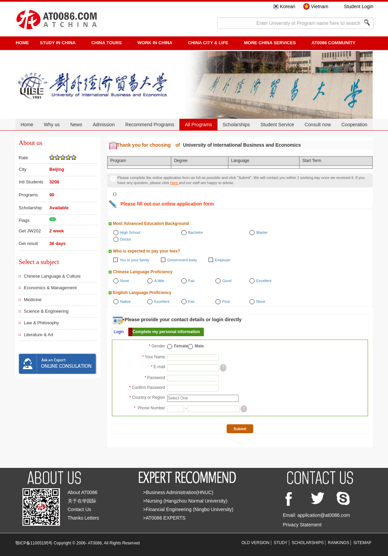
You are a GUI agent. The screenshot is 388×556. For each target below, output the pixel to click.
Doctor (125, 239)
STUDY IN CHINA (58, 42)
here (174, 183)
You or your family (134, 260)
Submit (239, 429)
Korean (287, 6)
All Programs (198, 124)
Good (226, 281)
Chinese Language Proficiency (143, 271)
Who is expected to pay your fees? (146, 251)
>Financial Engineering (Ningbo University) (188, 509)
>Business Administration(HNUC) (178, 492)
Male (199, 346)
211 (52, 219)
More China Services (270, 42)
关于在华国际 (82, 501)
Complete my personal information (166, 331)
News (76, 124)
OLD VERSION (256, 542)
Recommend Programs (149, 124)
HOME (22, 42)
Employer (222, 260)
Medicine (33, 299)
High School (130, 232)
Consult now (318, 124)
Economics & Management (50, 287)
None (124, 281)
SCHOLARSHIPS (308, 542)
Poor (226, 301)
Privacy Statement (302, 524)
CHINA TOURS (106, 42)
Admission (104, 124)
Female (181, 346)
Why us (52, 124)
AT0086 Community (333, 42)
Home (26, 124)
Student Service (277, 124)
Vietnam (319, 6)
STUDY (281, 542)
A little (159, 281)
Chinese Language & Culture (52, 276)
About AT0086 (83, 492)
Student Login (358, 6)
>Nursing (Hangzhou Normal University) (185, 501)
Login (119, 331)
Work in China (155, 42)
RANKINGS (338, 542)
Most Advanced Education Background (151, 223)
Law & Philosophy (41, 322)
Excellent (264, 281)
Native (125, 301)
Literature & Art (38, 334)
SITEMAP (362, 542)
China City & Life (208, 42)
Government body (182, 260)
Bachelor (195, 232)
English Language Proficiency (142, 292)
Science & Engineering (46, 311)
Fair (191, 281)
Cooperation (354, 124)
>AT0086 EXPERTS (164, 518)
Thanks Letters (83, 518)
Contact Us (79, 509)
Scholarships (236, 124)
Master (262, 232)
